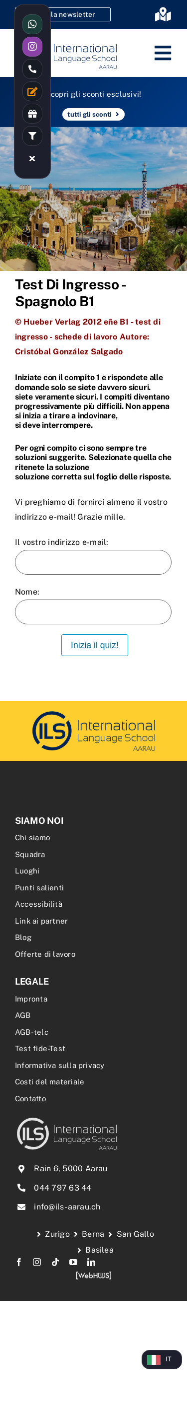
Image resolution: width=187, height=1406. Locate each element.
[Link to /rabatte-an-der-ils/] (32, 114)
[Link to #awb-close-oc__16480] (32, 158)
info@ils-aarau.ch (67, 1206)
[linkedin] (91, 1262)
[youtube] (73, 1262)
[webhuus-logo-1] (93, 1274)
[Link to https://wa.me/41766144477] (32, 24)
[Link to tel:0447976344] (32, 69)
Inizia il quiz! (95, 645)
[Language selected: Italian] (162, 1359)
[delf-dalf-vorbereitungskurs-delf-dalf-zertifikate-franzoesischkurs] (94, 712)
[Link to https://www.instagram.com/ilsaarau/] (32, 47)
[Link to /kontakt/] (32, 91)
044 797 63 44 (62, 1188)
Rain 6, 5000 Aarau (70, 1168)
